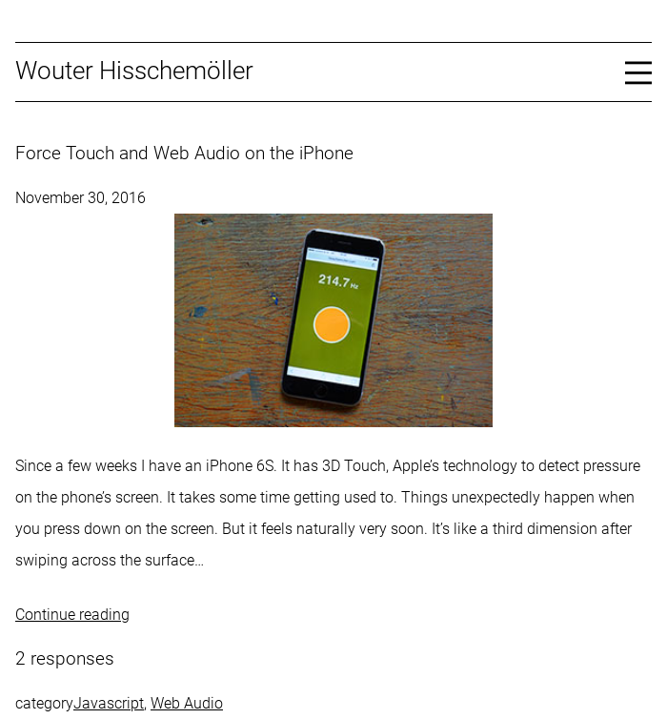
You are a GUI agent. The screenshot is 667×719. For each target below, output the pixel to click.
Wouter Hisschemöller (134, 70)
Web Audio (187, 703)
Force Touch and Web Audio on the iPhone (184, 153)
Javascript (108, 703)
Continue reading (72, 615)
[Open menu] (638, 71)
